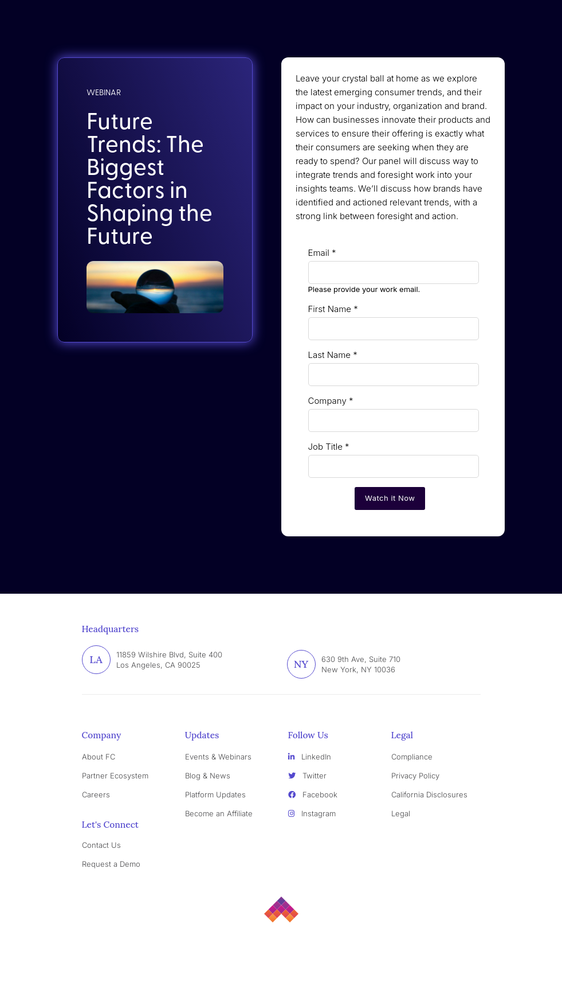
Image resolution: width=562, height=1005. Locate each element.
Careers (96, 794)
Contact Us (101, 845)
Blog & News (207, 775)
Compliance (412, 756)
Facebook (312, 794)
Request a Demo (111, 863)
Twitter (307, 775)
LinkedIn (309, 756)
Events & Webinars (218, 756)
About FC (98, 756)
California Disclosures (429, 794)
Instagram (312, 813)
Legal (400, 813)
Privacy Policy (415, 775)
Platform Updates (215, 794)
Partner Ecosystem (115, 775)
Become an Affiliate (219, 813)
